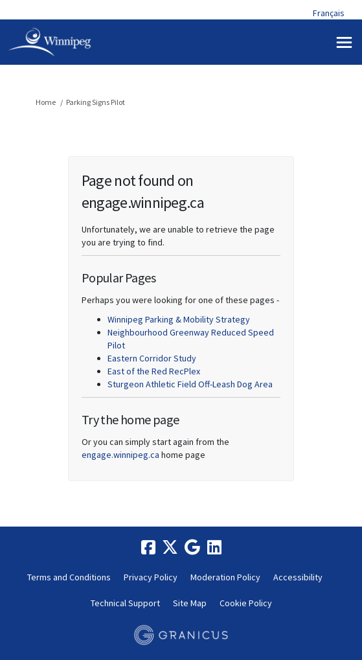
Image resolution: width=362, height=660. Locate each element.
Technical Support (125, 603)
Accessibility (297, 577)
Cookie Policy (246, 603)
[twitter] (170, 547)
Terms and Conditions (69, 577)
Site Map (190, 603)
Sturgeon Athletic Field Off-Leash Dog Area (190, 384)
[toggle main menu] (344, 42)
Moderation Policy (225, 577)
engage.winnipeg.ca (120, 455)
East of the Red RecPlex (153, 371)
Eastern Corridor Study (151, 358)
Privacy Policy (150, 577)
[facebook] (148, 547)
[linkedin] (214, 547)
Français (329, 13)
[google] (192, 547)
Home (46, 102)
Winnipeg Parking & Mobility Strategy (178, 319)
